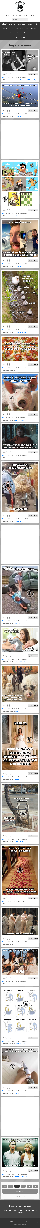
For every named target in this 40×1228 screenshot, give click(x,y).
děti (16, 623)
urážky (34, 80)
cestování (18, 116)
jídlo (16, 370)
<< (5, 1186)
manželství (27, 80)
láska (21, 80)
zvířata (17, 216)
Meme (3, 77)
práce (20, 521)
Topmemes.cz (5, 1222)
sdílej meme (33, 74)
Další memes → (20, 1191)
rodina (20, 623)
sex (16, 458)
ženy (24, 661)
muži (20, 661)
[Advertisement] (20, 139)
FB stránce (15, 1210)
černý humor (19, 841)
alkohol (17, 80)
